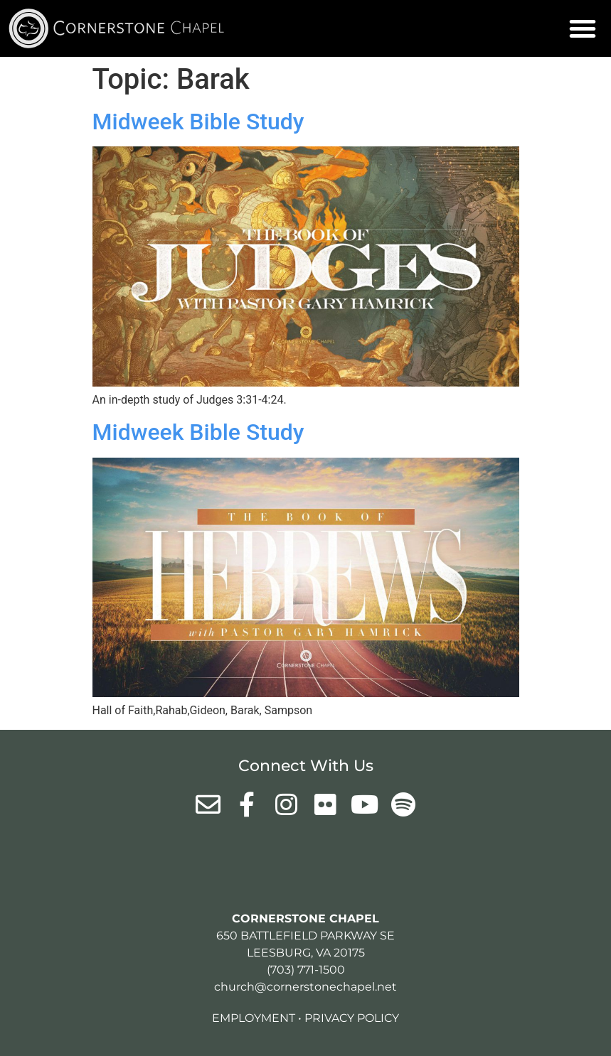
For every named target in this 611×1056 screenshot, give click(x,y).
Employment (253, 1018)
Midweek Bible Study (198, 121)
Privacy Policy (351, 1018)
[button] (582, 28)
